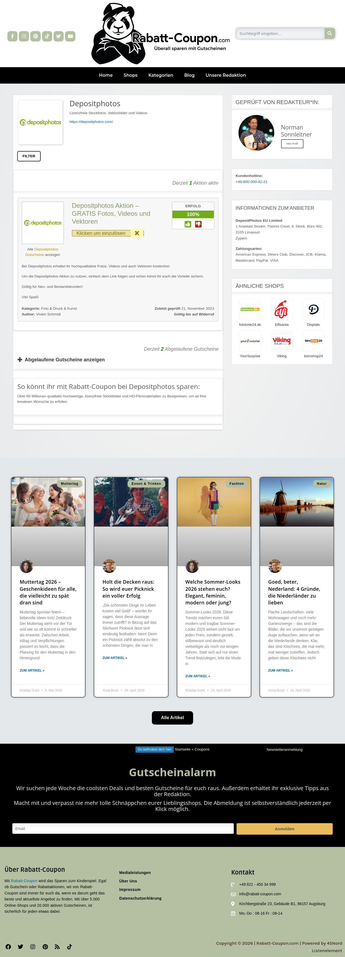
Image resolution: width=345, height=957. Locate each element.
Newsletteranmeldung (284, 750)
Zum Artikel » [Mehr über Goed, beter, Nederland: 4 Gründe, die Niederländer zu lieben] (280, 670)
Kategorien (160, 75)
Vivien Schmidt (41, 314)
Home (106, 75)
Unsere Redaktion (226, 75)
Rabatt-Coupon (24, 881)
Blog (189, 75)
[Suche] (330, 33)
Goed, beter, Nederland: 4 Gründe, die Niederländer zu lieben (294, 592)
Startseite (182, 749)
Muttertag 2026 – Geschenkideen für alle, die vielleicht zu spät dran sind (48, 592)
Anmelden (284, 828)
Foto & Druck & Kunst (59, 308)
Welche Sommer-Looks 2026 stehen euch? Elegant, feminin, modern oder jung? (213, 592)
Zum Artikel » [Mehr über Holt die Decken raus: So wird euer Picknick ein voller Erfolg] (114, 658)
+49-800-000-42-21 (252, 182)
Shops (131, 75)
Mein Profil (292, 143)
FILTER (29, 156)
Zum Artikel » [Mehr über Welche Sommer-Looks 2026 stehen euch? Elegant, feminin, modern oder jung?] (197, 676)
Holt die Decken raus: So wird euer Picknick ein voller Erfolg (128, 588)
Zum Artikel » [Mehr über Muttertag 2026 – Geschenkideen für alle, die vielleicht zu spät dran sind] (32, 670)
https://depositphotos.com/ (91, 122)
